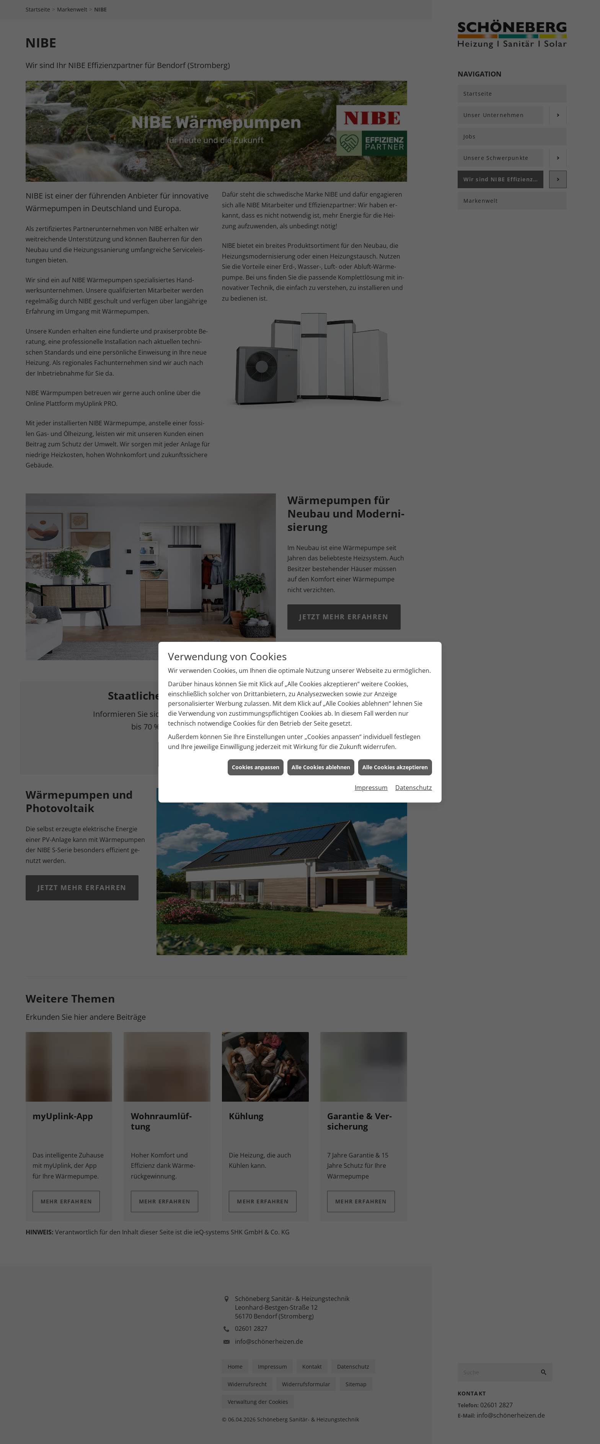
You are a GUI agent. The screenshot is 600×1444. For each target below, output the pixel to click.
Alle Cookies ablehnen (321, 754)
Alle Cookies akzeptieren (395, 754)
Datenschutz (413, 774)
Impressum (371, 774)
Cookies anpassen (255, 754)
